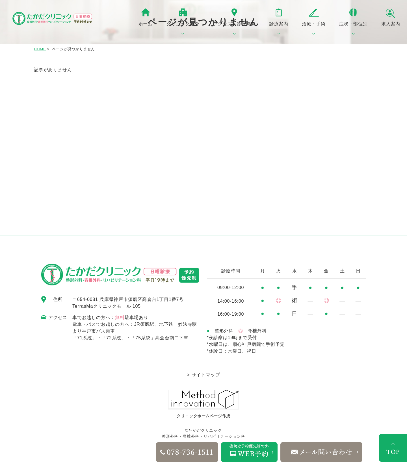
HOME (40, 49)
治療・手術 (314, 23)
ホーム (145, 23)
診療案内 (278, 23)
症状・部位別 (353, 23)
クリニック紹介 (183, 23)
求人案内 (390, 23)
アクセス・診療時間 (234, 23)
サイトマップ (206, 374)
